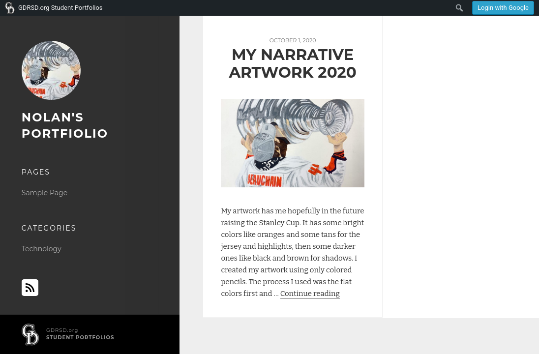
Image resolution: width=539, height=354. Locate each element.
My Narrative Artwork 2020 (293, 63)
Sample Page (44, 192)
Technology (41, 248)
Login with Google (503, 7)
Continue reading (310, 293)
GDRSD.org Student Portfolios (60, 7)
